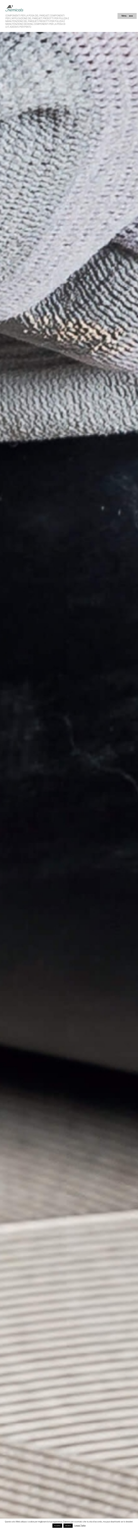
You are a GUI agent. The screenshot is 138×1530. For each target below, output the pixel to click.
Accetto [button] (57, 1525)
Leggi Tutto (79, 1525)
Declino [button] (68, 1525)
